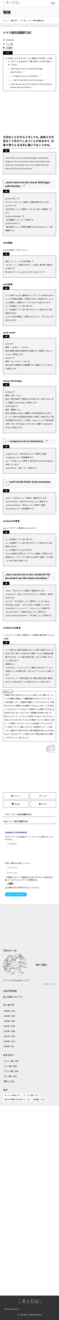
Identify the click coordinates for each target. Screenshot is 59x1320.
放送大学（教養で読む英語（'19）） (17, 1099)
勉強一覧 (14, 20)
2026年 (9, 1011)
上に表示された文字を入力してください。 (22, 887)
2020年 (9, 1041)
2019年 (9, 1046)
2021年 (9, 1036)
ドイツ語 (23, 20)
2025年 (9, 1016)
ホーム (5, 20)
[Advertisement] (29, 112)
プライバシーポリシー (11, 1309)
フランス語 (11, 1071)
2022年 (9, 1031)
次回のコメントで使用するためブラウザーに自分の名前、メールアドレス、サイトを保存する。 (28, 878)
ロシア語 (10, 1076)
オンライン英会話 (12, 1095)
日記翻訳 (9, 48)
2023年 (9, 1026)
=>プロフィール (49, 984)
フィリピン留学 (30, 1095)
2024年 (9, 1021)
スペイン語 (11, 1061)
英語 (9, 1081)
